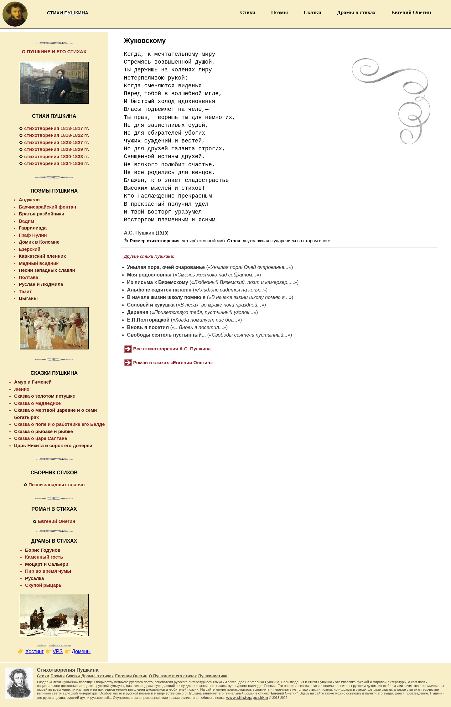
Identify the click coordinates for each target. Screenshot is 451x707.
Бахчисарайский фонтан (47, 206)
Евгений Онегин (411, 12)
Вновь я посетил (148, 327)
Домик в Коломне (39, 242)
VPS (58, 651)
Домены (81, 651)
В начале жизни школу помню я (166, 297)
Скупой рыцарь (43, 585)
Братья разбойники (41, 213)
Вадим (26, 221)
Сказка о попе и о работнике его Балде (59, 424)
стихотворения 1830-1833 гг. (56, 156)
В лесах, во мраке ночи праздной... (221, 304)
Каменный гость (44, 557)
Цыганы (28, 298)
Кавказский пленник (42, 256)
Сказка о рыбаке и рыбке (43, 431)
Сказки (312, 12)
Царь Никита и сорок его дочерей (53, 445)
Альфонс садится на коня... (230, 289)
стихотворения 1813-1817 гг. (56, 128)
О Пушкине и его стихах (173, 675)
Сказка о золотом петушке (44, 396)
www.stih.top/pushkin (247, 697)
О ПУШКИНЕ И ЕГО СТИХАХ (54, 51)
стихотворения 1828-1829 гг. (56, 149)
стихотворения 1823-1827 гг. (56, 142)
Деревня (137, 312)
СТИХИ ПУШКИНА (54, 116)
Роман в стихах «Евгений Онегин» (173, 362)
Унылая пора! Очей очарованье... (250, 267)
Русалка (34, 578)
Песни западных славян (47, 270)
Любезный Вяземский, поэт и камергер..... (244, 282)
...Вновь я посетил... (199, 327)
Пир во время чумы (48, 571)
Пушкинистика (212, 675)
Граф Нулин (33, 235)
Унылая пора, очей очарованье (166, 267)
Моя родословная (149, 274)
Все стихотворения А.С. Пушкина (172, 348)
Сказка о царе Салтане (40, 438)
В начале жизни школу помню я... (250, 297)
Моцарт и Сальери (46, 564)
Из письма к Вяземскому (157, 282)
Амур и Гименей (33, 381)
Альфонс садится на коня (159, 289)
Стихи (248, 12)
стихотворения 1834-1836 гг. (56, 163)
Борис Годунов (42, 550)
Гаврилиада (33, 227)
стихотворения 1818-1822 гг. (56, 135)
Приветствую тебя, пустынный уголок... (203, 312)
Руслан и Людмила (41, 284)
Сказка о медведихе (37, 403)
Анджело (29, 199)
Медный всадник (39, 263)
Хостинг (34, 651)
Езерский (29, 249)
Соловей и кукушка (151, 304)
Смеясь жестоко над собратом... (217, 274)
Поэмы (279, 12)
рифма (41, 645)
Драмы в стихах (356, 12)
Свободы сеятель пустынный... (166, 335)
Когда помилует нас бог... (206, 320)
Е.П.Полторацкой (148, 320)
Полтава (28, 277)
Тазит (25, 291)
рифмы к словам (60, 645)
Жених (21, 389)
